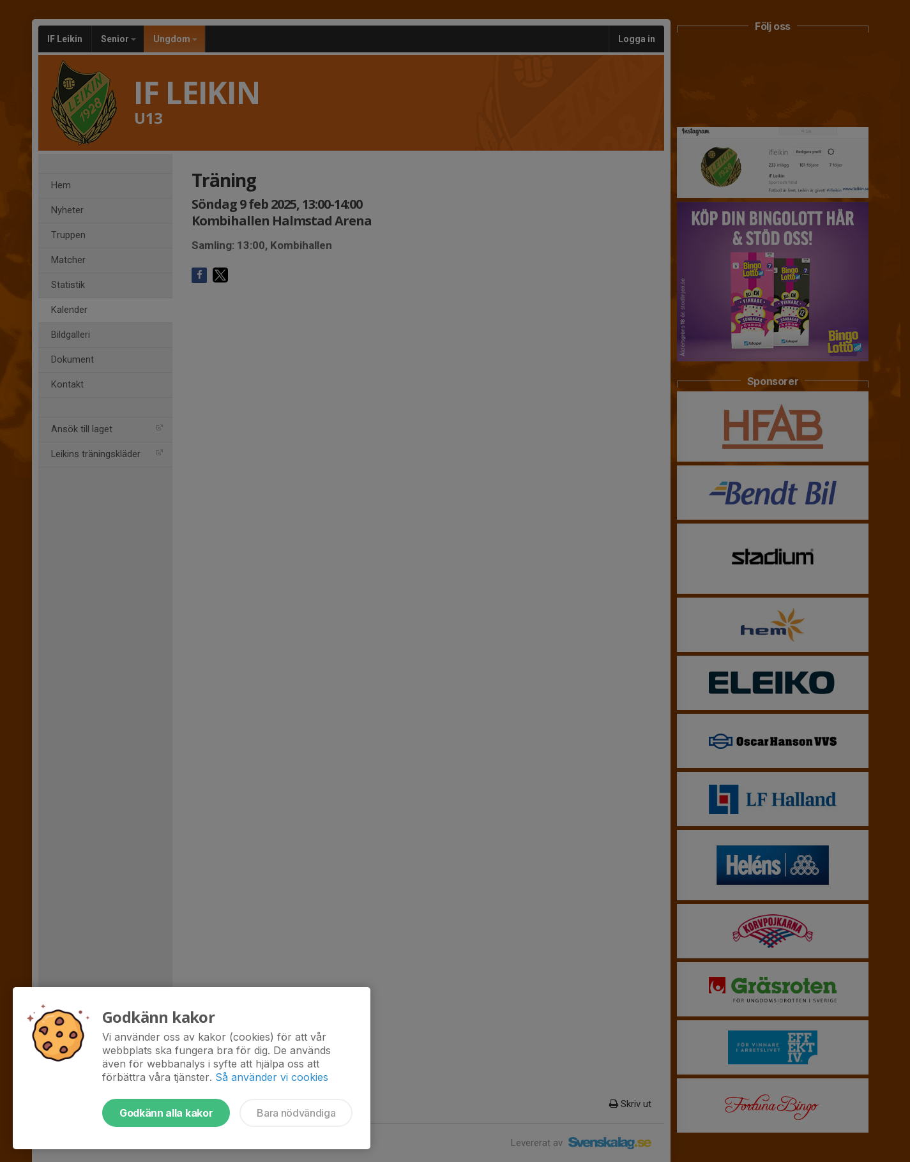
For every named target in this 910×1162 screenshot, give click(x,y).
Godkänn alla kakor (166, 1112)
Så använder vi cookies (271, 1077)
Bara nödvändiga (296, 1112)
